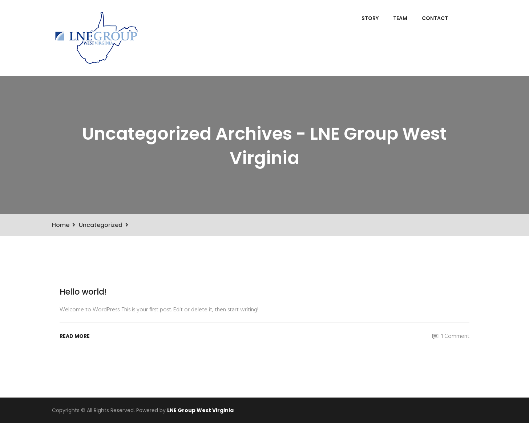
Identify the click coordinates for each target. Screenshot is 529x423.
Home (60, 225)
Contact (435, 18)
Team (400, 18)
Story (370, 18)
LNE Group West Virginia (200, 410)
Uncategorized (100, 225)
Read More (75, 336)
